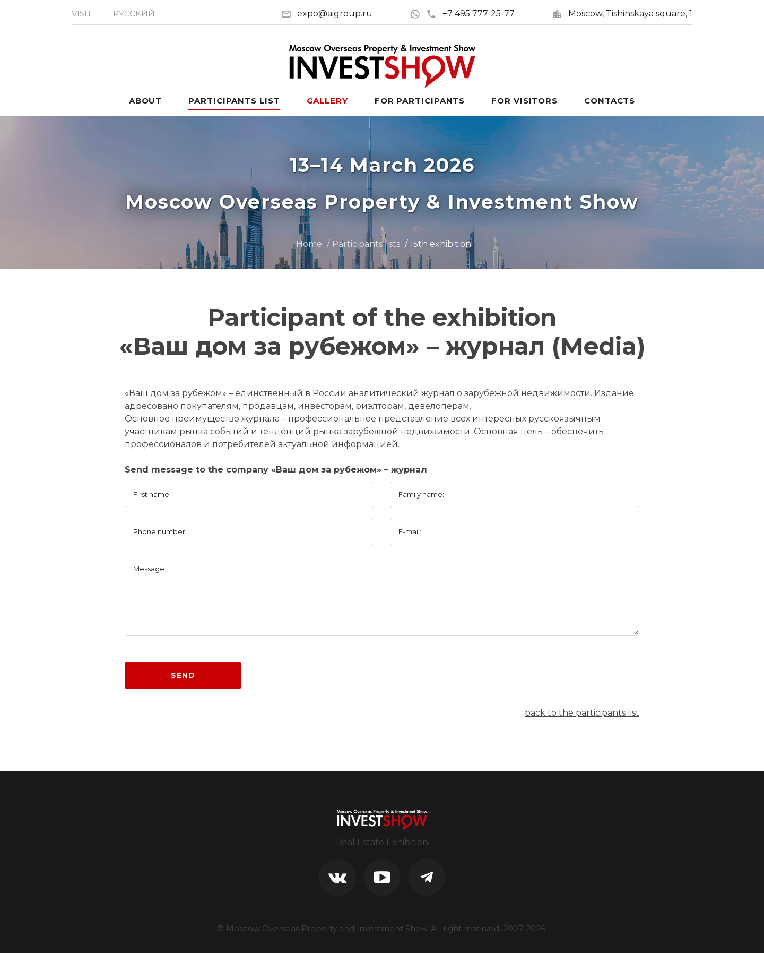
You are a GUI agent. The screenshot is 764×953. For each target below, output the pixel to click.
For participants (420, 101)
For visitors (524, 101)
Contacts (609, 101)
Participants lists (366, 244)
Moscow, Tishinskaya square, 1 (630, 13)
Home (309, 244)
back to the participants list (582, 713)
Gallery (327, 101)
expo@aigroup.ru (334, 13)
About (145, 101)
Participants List (234, 101)
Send (183, 675)
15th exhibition (440, 244)
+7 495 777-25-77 (470, 13)
